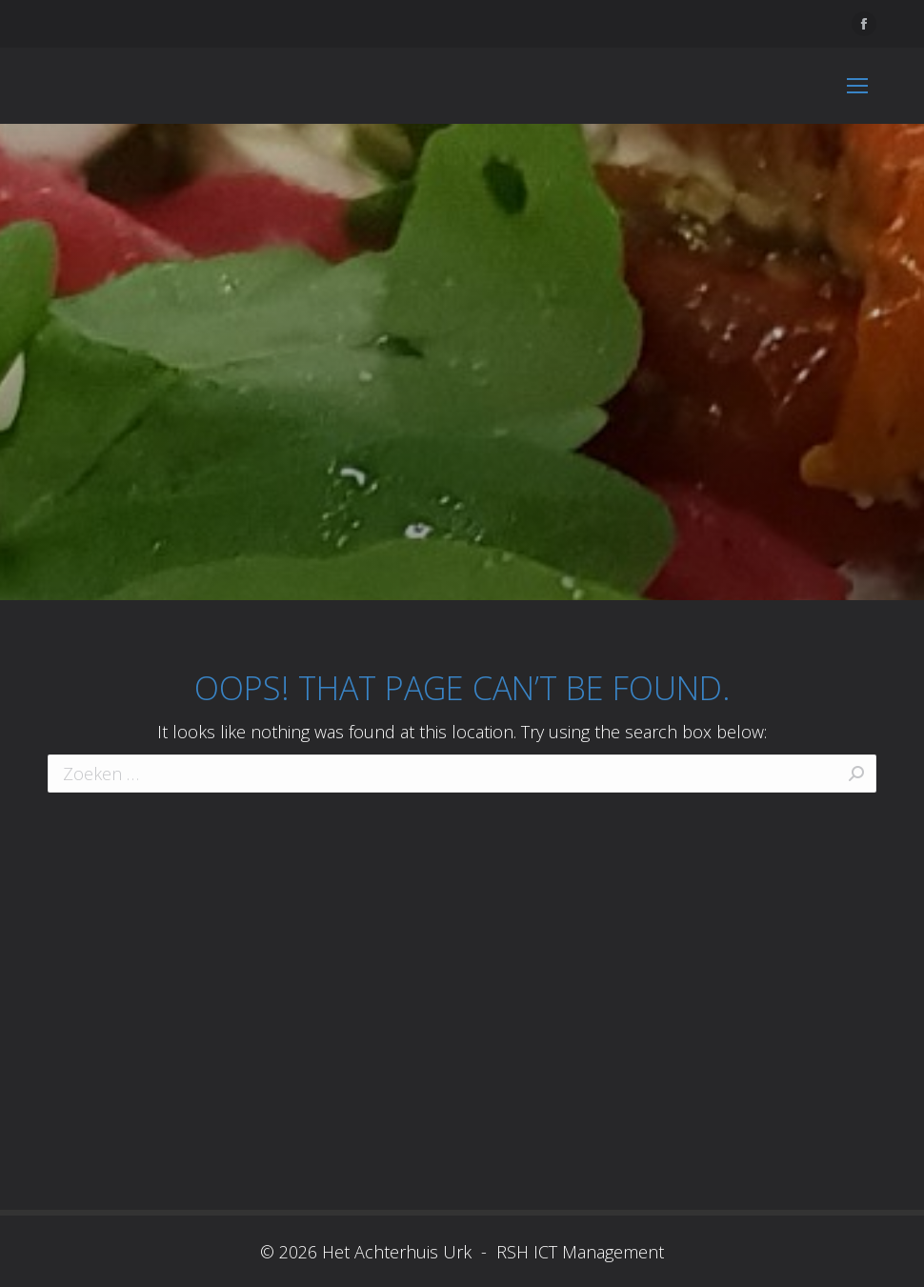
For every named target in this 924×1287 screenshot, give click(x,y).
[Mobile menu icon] (857, 86)
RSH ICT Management (578, 1251)
